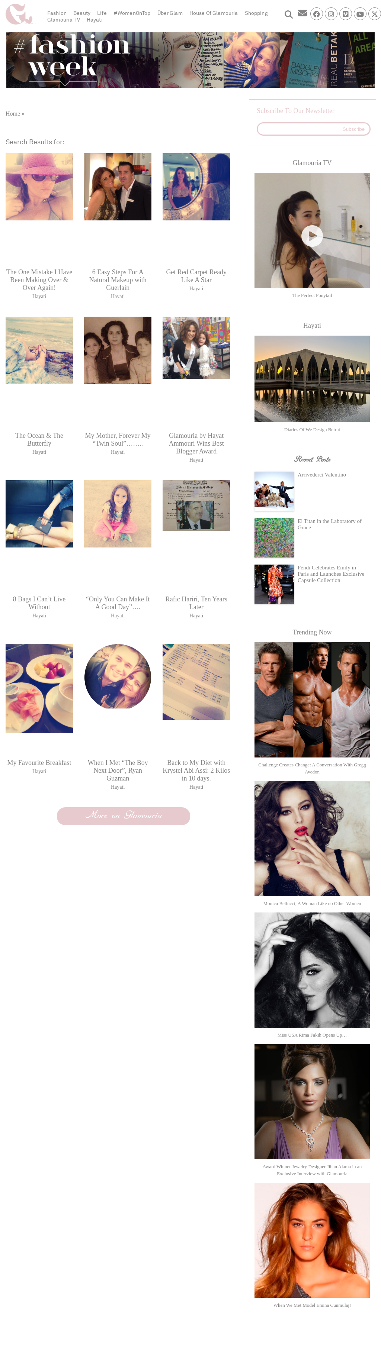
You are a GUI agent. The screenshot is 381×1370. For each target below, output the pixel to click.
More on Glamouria (123, 815)
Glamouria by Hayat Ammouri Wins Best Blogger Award (196, 443)
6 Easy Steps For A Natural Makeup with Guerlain (118, 279)
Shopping (256, 13)
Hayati (95, 20)
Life (102, 13)
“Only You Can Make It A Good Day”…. (118, 603)
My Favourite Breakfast (39, 762)
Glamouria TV (63, 20)
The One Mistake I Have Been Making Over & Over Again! (39, 279)
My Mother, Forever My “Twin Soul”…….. (118, 439)
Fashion (57, 13)
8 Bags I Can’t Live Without (39, 603)
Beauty (81, 13)
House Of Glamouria (213, 13)
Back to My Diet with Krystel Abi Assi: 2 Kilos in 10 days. (196, 770)
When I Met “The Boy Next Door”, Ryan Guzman (118, 770)
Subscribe (354, 129)
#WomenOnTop (132, 13)
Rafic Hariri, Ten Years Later (196, 603)
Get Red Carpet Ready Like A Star (196, 276)
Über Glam (170, 13)
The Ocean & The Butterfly (39, 439)
